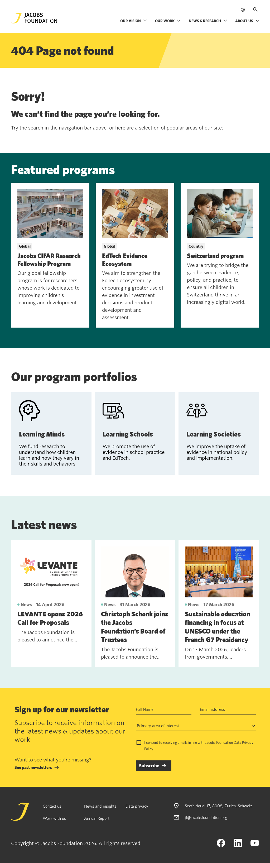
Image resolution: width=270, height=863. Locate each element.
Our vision (133, 20)
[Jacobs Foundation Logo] (34, 18)
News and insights (100, 806)
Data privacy (137, 806)
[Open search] (255, 9)
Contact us (52, 806)
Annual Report (96, 818)
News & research (208, 20)
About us (247, 20)
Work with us (54, 818)
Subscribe (149, 765)
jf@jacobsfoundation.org (206, 817)
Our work (168, 20)
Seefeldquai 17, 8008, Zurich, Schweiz (218, 805)
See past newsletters (33, 767)
